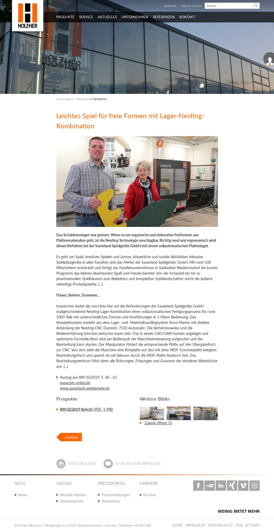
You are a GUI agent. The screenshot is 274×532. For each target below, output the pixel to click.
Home (177, 525)
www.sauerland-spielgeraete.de (84, 388)
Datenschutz (220, 525)
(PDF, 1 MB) (86, 409)
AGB (238, 525)
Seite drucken (82, 463)
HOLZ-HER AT (65, 99)
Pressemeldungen (116, 495)
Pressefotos (111, 501)
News (22, 495)
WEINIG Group (191, 6)
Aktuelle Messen (73, 495)
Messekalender (72, 501)
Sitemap (252, 525)
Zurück (71, 436)
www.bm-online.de (75, 382)
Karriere (170, 6)
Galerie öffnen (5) (158, 423)
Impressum (195, 525)
